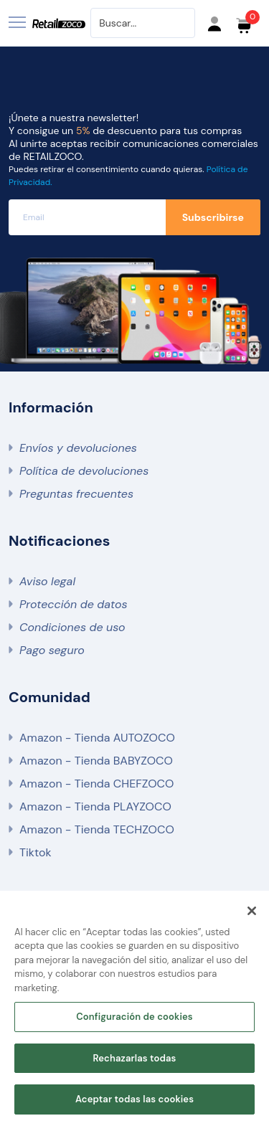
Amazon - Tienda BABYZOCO (96, 760)
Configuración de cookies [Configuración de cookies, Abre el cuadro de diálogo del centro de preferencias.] (134, 1017)
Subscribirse (213, 217)
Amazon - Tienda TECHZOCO (96, 829)
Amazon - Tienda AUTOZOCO (97, 737)
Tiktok (35, 852)
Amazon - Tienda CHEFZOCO (96, 783)
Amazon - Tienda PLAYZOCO (95, 806)
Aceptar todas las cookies (134, 1100)
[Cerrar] (252, 911)
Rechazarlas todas (134, 1059)
